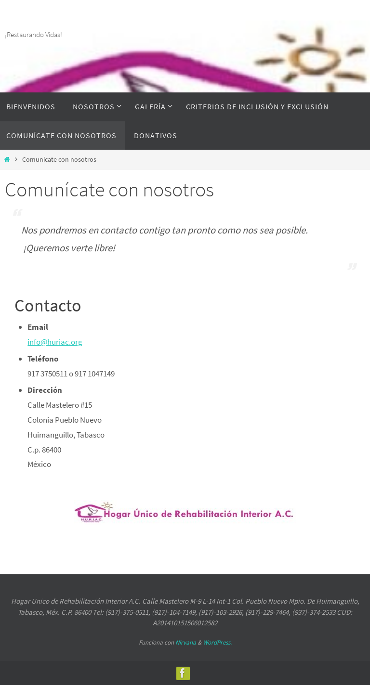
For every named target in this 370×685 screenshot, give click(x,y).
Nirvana (185, 642)
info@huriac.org (54, 341)
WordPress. (217, 642)
